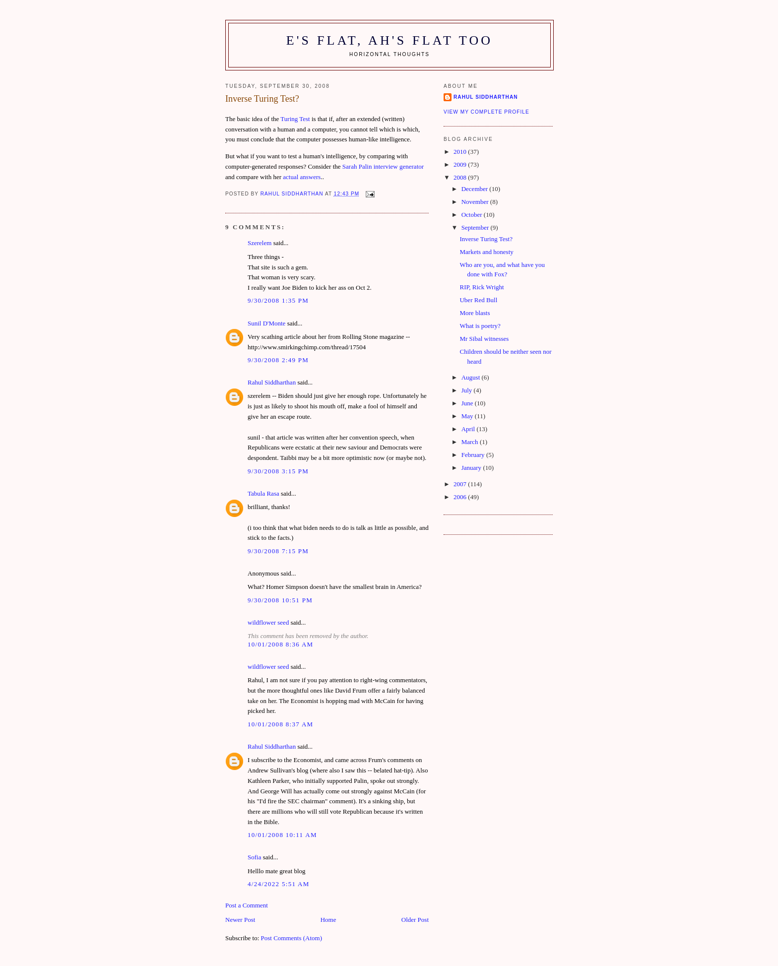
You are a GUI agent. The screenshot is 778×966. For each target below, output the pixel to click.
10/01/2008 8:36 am (280, 644)
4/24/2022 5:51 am (279, 884)
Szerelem (259, 243)
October (472, 214)
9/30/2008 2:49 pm (278, 360)
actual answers (302, 177)
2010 (461, 151)
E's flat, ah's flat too (389, 40)
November (475, 201)
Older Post (415, 919)
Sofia (254, 857)
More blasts (474, 313)
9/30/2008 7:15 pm (278, 551)
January (472, 467)
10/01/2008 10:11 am (282, 834)
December (475, 189)
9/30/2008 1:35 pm (278, 300)
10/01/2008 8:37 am (280, 724)
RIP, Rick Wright (481, 287)
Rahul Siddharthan (272, 382)
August (471, 377)
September (476, 227)
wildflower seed (268, 622)
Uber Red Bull (478, 300)
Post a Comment (246, 905)
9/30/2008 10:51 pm (280, 600)
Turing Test (295, 119)
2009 (461, 164)
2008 (461, 177)
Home (328, 919)
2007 (461, 484)
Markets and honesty (486, 252)
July (467, 390)
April (469, 429)
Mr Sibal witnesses (484, 338)
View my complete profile (486, 112)
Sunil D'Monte (266, 323)
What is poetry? (479, 325)
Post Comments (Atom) (292, 938)
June (468, 403)
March (470, 442)
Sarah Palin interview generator (383, 166)
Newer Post (240, 919)
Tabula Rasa (263, 493)
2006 (461, 497)
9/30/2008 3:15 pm (278, 471)
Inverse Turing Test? (485, 239)
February (473, 454)
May (468, 416)
